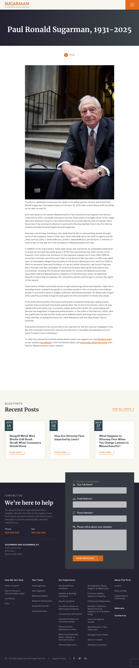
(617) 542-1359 (38, 532)
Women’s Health (95, 640)
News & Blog (120, 591)
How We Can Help (14, 580)
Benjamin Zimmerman (42, 601)
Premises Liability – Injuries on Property (96, 594)
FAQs (7, 604)
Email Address (84, 498)
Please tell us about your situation (94, 527)
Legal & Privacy (59, 658)
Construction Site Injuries (70, 614)
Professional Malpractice (99, 601)
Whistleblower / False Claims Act (97, 628)
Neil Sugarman (38, 591)
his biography (105, 339)
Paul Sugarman (39, 586)
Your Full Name (85, 484)
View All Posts (121, 408)
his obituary (46, 342)
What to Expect (12, 586)
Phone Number (85, 513)
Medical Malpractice (68, 645)
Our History (10, 598)
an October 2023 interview (95, 342)
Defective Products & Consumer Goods (68, 620)
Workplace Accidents (97, 645)
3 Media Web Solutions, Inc (6, 658)
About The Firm (123, 580)
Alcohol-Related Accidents (66, 587)
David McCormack (40, 606)
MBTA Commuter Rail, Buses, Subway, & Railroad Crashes (68, 637)
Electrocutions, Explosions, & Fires (67, 628)
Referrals (119, 608)
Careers (118, 586)
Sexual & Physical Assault (96, 620)
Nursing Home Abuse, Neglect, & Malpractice (98, 587)
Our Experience (67, 580)
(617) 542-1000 (12, 532)
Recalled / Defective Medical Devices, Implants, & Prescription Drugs (99, 610)
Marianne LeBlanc (40, 596)
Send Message (85, 558)
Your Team (37, 580)
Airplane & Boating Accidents (67, 594)
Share (72, 55)
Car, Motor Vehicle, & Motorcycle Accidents (69, 607)
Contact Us (120, 615)
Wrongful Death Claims (98, 635)
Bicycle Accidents (67, 601)
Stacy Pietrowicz (39, 611)
